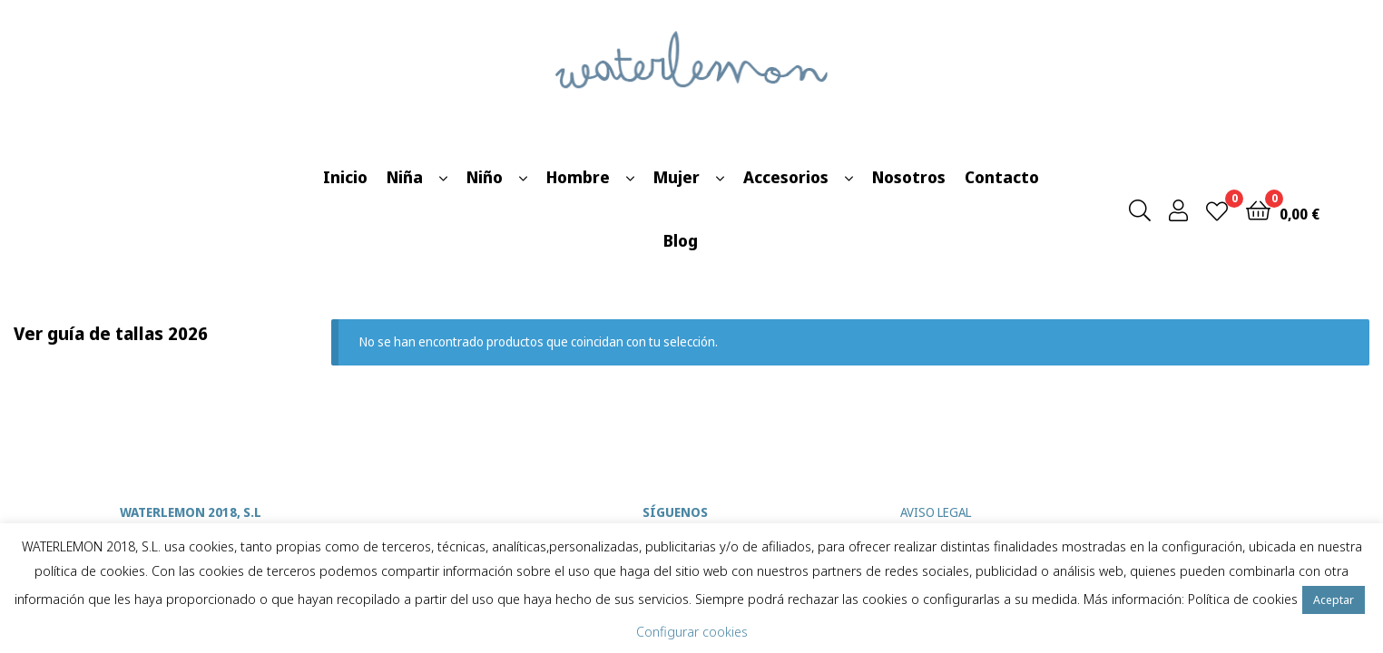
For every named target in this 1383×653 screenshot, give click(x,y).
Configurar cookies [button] (692, 631)
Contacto (1002, 177)
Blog (680, 240)
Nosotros (909, 177)
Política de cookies (1243, 599)
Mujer (676, 177)
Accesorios (786, 177)
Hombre (578, 177)
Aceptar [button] (1333, 599)
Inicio (345, 177)
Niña (405, 177)
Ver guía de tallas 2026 (111, 333)
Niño (484, 177)
